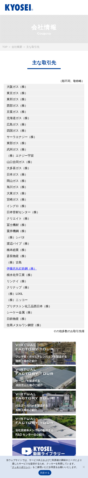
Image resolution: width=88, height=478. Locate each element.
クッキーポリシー (21, 467)
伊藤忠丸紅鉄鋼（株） (22, 268)
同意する (45, 472)
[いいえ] (83, 467)
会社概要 (17, 46)
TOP (5, 46)
